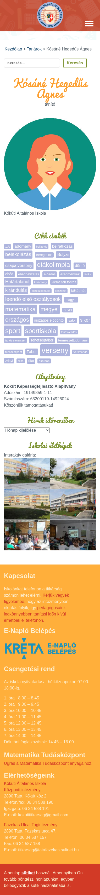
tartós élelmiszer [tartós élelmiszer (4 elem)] (15, 340)
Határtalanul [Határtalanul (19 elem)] (17, 281)
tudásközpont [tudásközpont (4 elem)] (13, 352)
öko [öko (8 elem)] (31, 361)
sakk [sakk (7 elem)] (71, 320)
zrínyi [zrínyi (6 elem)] (9, 361)
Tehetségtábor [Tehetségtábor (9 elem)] (41, 340)
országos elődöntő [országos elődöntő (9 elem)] (49, 320)
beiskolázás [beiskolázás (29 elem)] (18, 254)
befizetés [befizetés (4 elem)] (41, 246)
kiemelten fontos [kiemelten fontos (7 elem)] (64, 282)
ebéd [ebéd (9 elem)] (9, 274)
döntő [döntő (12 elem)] (80, 265)
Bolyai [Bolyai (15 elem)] (63, 254)
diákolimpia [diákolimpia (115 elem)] (53, 264)
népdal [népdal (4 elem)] (68, 310)
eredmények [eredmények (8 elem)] (70, 274)
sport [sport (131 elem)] (12, 330)
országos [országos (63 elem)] (17, 319)
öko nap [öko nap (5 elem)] (44, 360)
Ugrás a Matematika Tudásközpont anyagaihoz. (48, 763)
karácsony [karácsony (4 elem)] (40, 282)
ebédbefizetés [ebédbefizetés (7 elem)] (28, 274)
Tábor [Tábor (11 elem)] (32, 352)
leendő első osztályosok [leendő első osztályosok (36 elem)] (33, 299)
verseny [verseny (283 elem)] (55, 350)
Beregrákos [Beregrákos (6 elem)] (44, 255)
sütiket (28, 873)
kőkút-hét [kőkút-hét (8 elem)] (78, 291)
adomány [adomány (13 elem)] (23, 246)
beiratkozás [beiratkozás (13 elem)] (62, 246)
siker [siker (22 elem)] (85, 320)
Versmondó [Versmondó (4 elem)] (80, 352)
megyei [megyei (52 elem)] (50, 309)
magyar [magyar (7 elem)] (71, 300)
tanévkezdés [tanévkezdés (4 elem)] (69, 332)
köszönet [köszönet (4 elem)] (60, 290)
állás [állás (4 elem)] (21, 360)
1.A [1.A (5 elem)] (7, 246)
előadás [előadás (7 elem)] (49, 274)
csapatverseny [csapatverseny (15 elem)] (18, 265)
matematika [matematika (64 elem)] (20, 309)
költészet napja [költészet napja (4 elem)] (41, 290)
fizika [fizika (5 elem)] (88, 274)
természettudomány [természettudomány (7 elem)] (72, 340)
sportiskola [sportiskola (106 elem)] (40, 330)
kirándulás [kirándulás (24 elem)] (16, 290)
